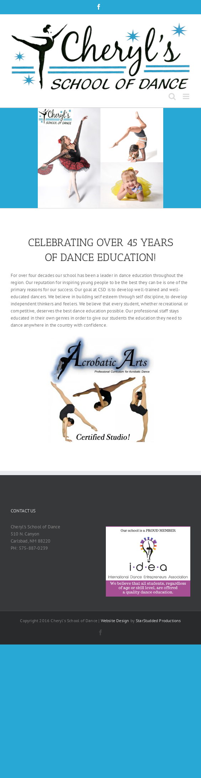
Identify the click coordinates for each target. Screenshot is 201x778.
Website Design (115, 620)
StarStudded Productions (158, 620)
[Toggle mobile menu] (186, 96)
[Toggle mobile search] (172, 96)
